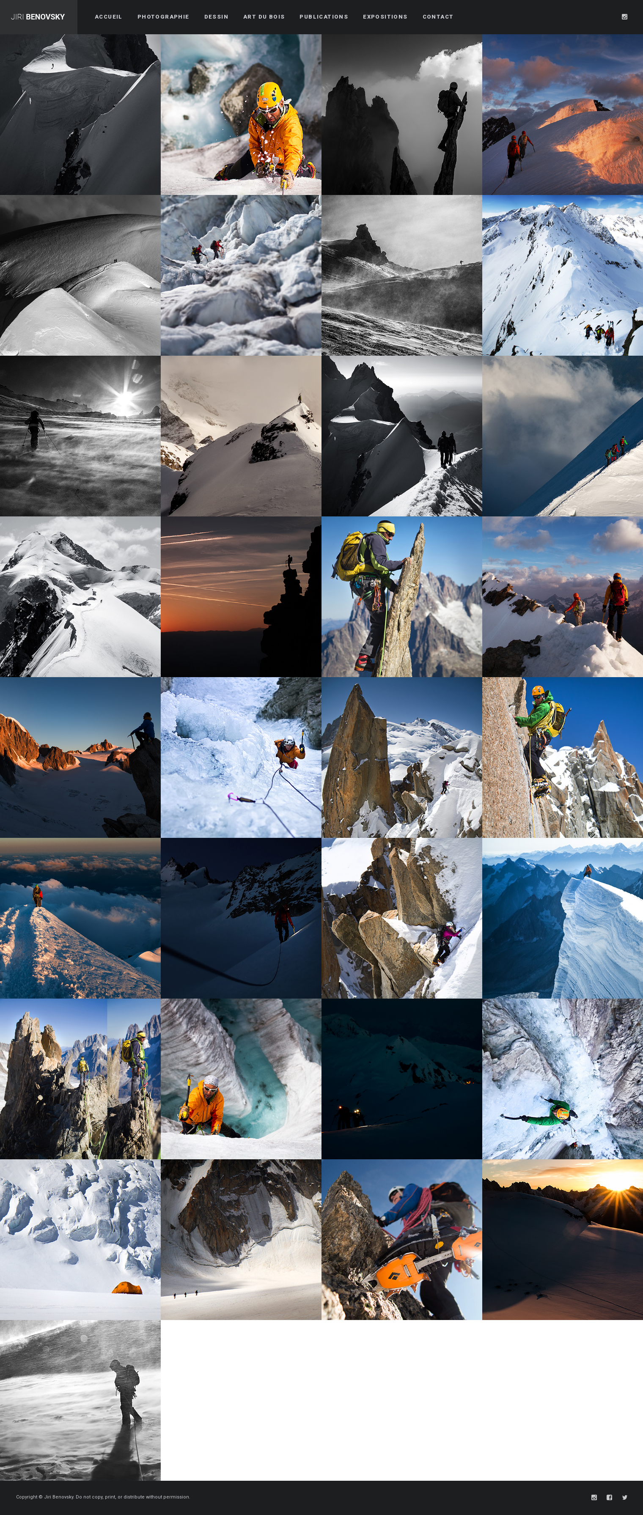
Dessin (216, 17)
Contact (438, 17)
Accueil (109, 17)
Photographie (163, 17)
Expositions (385, 17)
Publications (324, 17)
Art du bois (264, 17)
